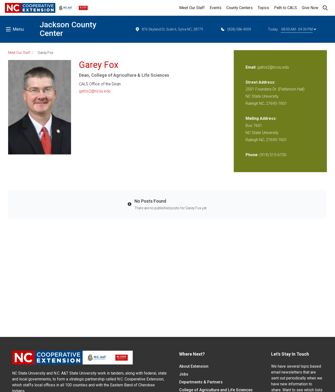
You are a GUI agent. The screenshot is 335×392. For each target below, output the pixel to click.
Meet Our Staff (192, 7)
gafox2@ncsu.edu (94, 91)
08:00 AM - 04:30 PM (298, 29)
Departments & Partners (201, 382)
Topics (263, 7)
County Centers (239, 7)
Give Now (310, 7)
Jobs (183, 374)
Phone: (252, 154)
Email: (251, 67)
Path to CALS (285, 7)
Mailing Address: (261, 118)
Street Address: (260, 82)
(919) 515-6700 (273, 154)
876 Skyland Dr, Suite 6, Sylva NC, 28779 (169, 29)
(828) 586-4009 (235, 29)
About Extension (193, 366)
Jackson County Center (68, 29)
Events (215, 7)
